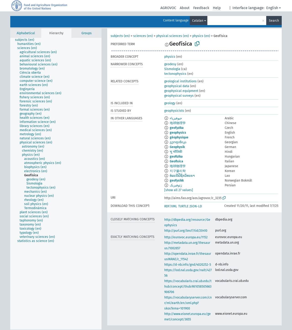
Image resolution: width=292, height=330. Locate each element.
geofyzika (177, 128)
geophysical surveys (179, 96)
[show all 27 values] (178, 190)
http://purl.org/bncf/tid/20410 (185, 231)
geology (169, 103)
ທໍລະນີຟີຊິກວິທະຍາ (182, 176)
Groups (86, 33)
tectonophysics (175, 74)
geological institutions (180, 81)
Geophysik (177, 147)
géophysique (179, 137)
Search (274, 21)
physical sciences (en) (172, 36)
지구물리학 (178, 171)
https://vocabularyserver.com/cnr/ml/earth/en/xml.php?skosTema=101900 (188, 303)
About (185, 8)
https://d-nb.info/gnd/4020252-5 (187, 265)
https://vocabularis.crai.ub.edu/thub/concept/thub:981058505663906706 (187, 286)
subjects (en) (120, 36)
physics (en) (201, 36)
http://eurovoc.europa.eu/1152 (186, 237)
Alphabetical (26, 33)
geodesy (170, 64)
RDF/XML (170, 206)
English (272, 8)
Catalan (197, 21)
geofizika (176, 157)
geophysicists (174, 111)
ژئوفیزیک (176, 185)
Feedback (201, 8)
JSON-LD (196, 206)
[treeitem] (26, 40)
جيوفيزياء (176, 118)
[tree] (56, 184)
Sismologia (172, 69)
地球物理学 (178, 123)
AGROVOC (168, 8)
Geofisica (176, 161)
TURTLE (183, 206)
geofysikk (177, 180)
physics (169, 57)
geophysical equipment (181, 91)
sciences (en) (143, 36)
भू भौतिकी (176, 152)
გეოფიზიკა (178, 142)
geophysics (178, 133)
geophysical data (176, 86)
